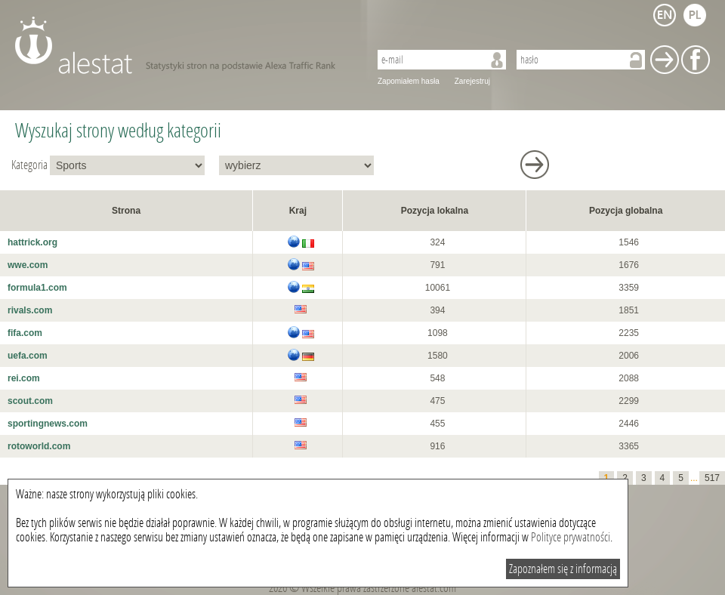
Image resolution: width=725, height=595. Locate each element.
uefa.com (28, 355)
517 (712, 478)
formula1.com (37, 287)
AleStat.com (183, 45)
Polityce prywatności (570, 537)
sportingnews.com (48, 423)
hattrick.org (32, 242)
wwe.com (28, 265)
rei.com (24, 378)
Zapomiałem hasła (409, 81)
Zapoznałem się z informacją (563, 569)
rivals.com (30, 310)
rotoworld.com (39, 446)
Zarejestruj (472, 81)
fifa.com (25, 333)
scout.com (30, 401)
